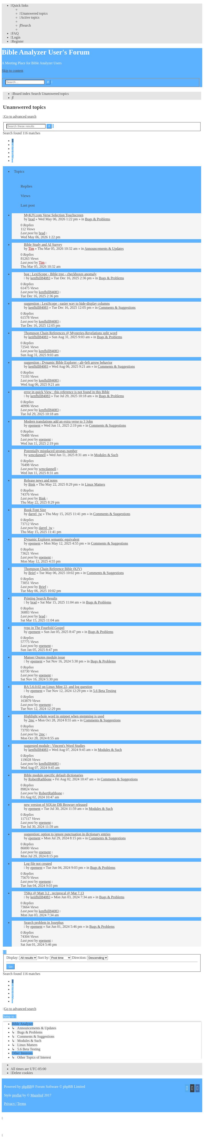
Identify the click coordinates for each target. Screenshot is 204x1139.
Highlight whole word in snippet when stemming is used (64, 716)
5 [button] (13, 156)
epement (34, 425)
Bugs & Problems (97, 219)
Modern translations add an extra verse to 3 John (58, 421)
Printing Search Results (40, 598)
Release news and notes (41, 480)
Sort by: (54, 957)
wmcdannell (37, 455)
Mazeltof (37, 1095)
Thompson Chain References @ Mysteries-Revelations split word (70, 333)
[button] (12, 160)
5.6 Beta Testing (104, 691)
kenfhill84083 (40, 278)
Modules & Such (106, 455)
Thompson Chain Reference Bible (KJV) (53, 569)
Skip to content (12, 70)
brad (31, 219)
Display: (21, 957)
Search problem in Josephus (44, 922)
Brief (32, 573)
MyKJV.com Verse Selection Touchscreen (53, 215)
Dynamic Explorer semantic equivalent (51, 539)
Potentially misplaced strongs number (50, 451)
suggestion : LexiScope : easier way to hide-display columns (67, 303)
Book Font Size (35, 510)
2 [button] (13, 145)
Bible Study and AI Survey (43, 244)
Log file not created (38, 863)
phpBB (27, 1086)
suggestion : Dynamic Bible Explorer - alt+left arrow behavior (68, 362)
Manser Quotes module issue (44, 657)
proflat (17, 1095)
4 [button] (13, 152)
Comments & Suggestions (117, 307)
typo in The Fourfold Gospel (44, 628)
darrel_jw (35, 514)
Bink (31, 484)
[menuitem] (33, 13)
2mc (31, 720)
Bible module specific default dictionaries (53, 775)
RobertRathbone (40, 779)
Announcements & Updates (104, 248)
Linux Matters (95, 484)
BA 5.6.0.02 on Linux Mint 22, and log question (58, 687)
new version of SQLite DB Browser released (55, 805)
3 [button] (13, 148)
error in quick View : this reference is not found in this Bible (66, 392)
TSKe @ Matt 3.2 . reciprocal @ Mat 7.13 (54, 893)
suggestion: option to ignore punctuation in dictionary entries (67, 834)
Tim (31, 248)
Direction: (90, 957)
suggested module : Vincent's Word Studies (54, 746)
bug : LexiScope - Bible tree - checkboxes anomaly (60, 274)
